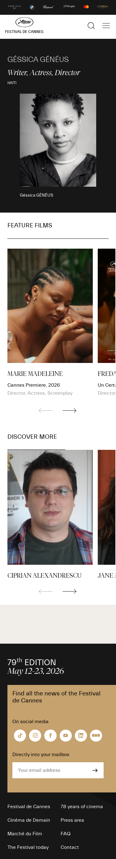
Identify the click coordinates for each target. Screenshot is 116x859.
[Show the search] (91, 26)
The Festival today (28, 847)
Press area (72, 820)
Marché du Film (24, 834)
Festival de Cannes (28, 806)
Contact (70, 847)
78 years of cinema (82, 806)
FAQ (66, 834)
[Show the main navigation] (106, 26)
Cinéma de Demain (28, 820)
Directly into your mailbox (40, 754)
